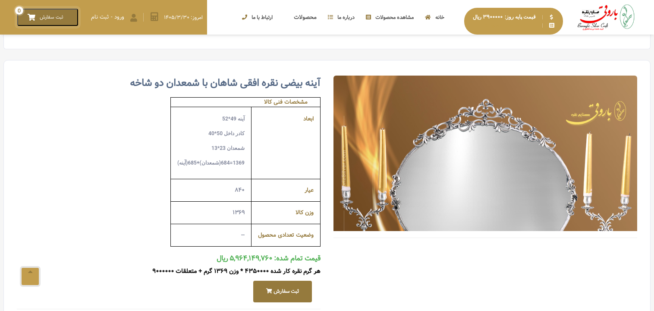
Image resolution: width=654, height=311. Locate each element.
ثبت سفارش (282, 291)
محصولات (300, 17)
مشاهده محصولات (390, 17)
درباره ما (341, 17)
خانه (434, 17)
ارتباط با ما (257, 17)
